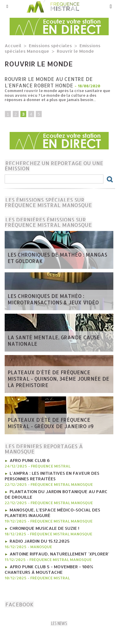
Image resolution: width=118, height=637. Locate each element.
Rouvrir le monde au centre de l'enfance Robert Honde (49, 82)
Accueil (13, 45)
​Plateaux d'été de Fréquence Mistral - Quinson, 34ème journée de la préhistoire (58, 378)
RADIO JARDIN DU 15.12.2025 (40, 541)
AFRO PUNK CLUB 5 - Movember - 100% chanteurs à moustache (49, 569)
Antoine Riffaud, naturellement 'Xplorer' (59, 554)
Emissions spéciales (50, 45)
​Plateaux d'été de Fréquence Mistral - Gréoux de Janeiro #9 (51, 423)
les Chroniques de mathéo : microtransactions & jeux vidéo (53, 299)
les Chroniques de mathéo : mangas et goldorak (57, 257)
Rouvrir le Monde (75, 51)
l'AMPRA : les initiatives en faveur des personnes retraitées (52, 475)
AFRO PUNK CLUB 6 (30, 460)
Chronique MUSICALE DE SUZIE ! (44, 528)
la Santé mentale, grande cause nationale (54, 340)
